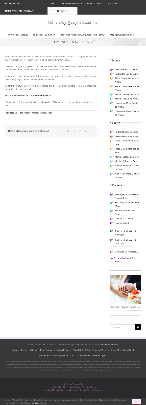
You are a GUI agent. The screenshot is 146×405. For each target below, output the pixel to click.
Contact (15, 350)
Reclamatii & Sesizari (49, 355)
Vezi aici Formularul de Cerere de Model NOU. (28, 95)
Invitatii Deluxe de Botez (126, 136)
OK (136, 401)
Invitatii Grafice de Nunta (126, 69)
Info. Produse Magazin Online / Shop (36, 113)
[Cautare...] (122, 327)
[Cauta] (138, 327)
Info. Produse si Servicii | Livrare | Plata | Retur (62, 350)
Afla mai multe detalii (108, 344)
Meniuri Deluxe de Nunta (127, 98)
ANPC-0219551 (68, 355)
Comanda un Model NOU (127, 252)
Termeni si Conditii (29, 350)
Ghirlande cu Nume (124, 218)
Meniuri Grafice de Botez (127, 157)
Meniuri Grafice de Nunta (127, 94)
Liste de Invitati (122, 223)
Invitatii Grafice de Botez (126, 132)
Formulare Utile (12, 113)
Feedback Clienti (126, 350)
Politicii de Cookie (21, 403)
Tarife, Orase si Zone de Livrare (101, 350)
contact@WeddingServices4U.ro (19, 11)
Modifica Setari (39, 403)
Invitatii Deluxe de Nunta (126, 74)
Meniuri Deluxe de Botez (126, 161)
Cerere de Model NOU (45, 102)
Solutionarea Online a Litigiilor (92, 355)
